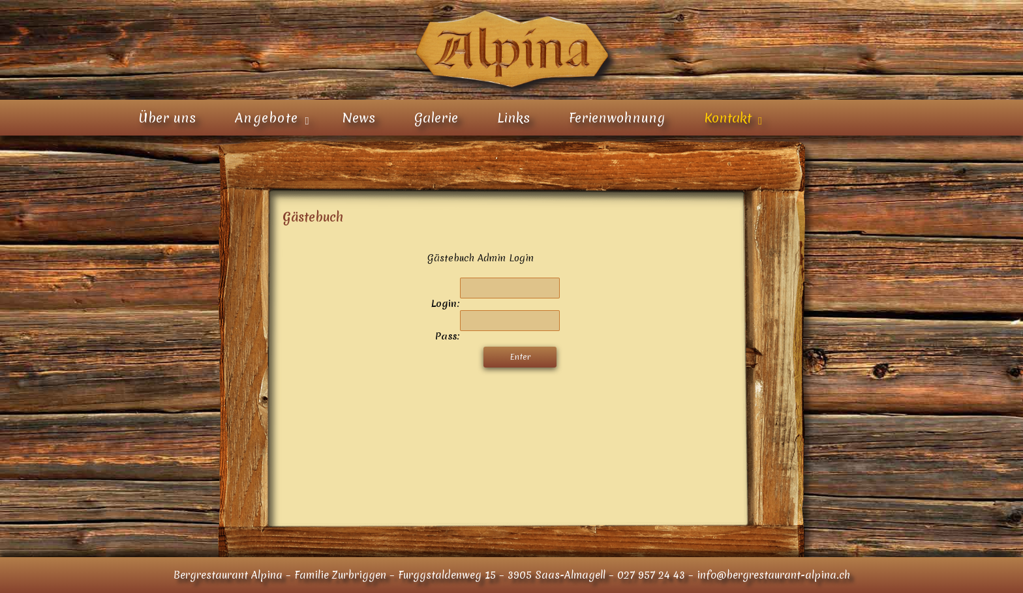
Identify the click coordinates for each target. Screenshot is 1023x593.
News (358, 118)
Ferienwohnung (617, 118)
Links (513, 118)
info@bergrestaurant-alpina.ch (773, 575)
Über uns (167, 118)
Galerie (436, 118)
